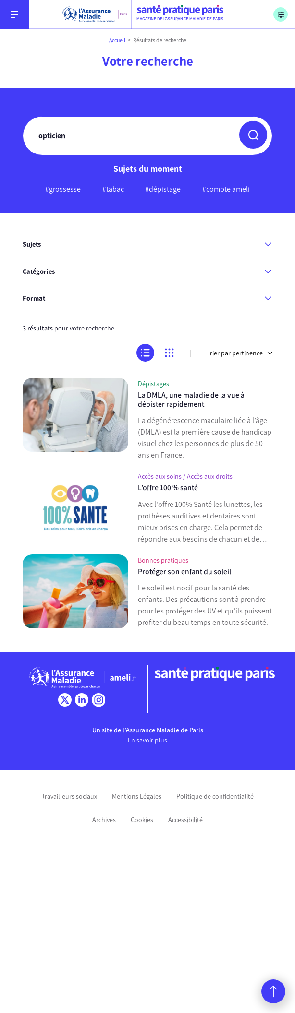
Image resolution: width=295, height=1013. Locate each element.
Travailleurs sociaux (69, 796)
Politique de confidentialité (215, 796)
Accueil (117, 40)
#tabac (113, 189)
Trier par (239, 353)
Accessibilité (185, 820)
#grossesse (63, 189)
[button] (253, 134)
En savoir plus (147, 740)
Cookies (142, 820)
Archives (104, 820)
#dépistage (163, 189)
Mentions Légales (136, 796)
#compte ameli (226, 189)
